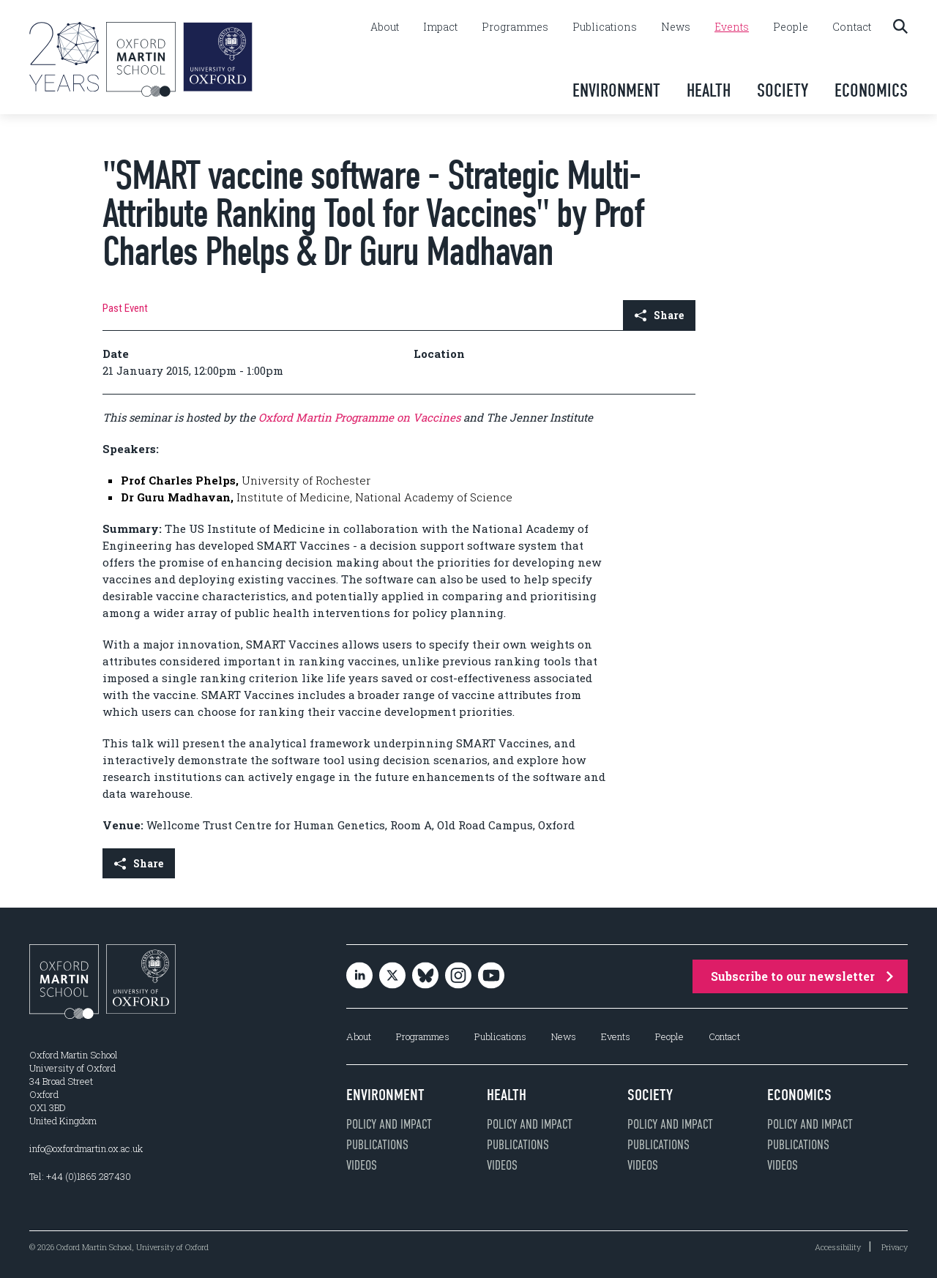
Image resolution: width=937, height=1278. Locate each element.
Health (709, 90)
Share (659, 315)
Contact (851, 27)
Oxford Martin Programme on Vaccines (360, 417)
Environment (616, 90)
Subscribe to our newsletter (802, 976)
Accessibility (838, 1246)
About (384, 27)
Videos (361, 1165)
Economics (871, 90)
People (790, 27)
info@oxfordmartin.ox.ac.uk (86, 1148)
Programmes (515, 27)
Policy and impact (389, 1124)
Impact (440, 27)
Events (731, 27)
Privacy (894, 1246)
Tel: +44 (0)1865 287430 (80, 1176)
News (675, 27)
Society (782, 90)
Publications (604, 27)
